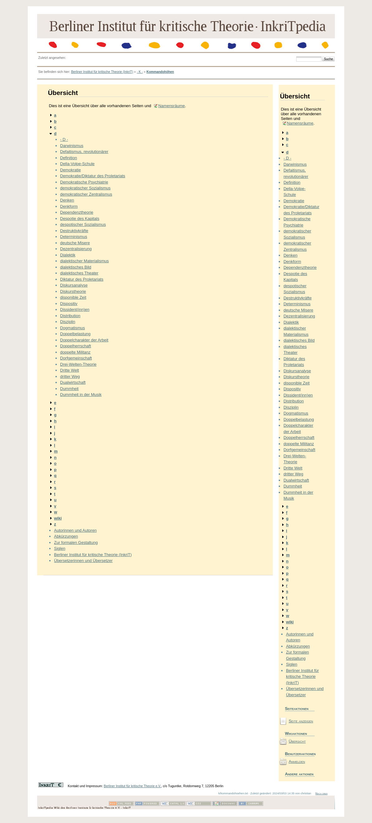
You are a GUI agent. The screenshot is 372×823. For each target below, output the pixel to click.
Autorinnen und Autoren (75, 530)
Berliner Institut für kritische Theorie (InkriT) (102, 72)
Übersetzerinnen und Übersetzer (83, 560)
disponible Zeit (73, 297)
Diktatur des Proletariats (82, 279)
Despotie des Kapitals (79, 218)
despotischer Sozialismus (83, 224)
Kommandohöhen (160, 72)
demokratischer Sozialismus (85, 188)
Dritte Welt (69, 370)
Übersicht (297, 741)
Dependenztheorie (76, 212)
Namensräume (171, 105)
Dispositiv (69, 303)
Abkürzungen (66, 536)
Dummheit (69, 388)
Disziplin (67, 321)
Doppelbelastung (75, 333)
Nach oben (321, 793)
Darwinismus (71, 145)
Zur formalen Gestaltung (76, 542)
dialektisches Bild (75, 267)
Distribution (70, 315)
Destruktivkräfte (74, 230)
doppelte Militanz (75, 352)
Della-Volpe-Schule (77, 163)
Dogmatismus (72, 328)
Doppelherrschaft (75, 346)
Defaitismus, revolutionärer (84, 151)
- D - (64, 139)
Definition (68, 157)
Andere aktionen (299, 774)
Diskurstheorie (73, 291)
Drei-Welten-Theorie (78, 364)
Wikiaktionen (296, 733)
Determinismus (73, 236)
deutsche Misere (75, 242)
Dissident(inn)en (74, 309)
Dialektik (67, 255)
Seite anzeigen (301, 721)
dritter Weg (70, 376)
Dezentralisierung (76, 248)
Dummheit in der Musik (81, 394)
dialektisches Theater (79, 273)
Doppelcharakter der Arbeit (84, 340)
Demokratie (70, 170)
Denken (67, 200)
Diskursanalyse (74, 285)
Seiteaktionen (297, 708)
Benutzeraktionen (300, 753)
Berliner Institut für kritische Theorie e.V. (132, 786)
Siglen (59, 548)
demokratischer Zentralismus (86, 194)
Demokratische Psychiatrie (84, 182)
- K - (140, 72)
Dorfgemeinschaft (76, 358)
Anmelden (297, 761)
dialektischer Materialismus (84, 261)
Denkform (69, 206)
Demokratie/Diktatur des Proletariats (92, 176)
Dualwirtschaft (73, 382)
